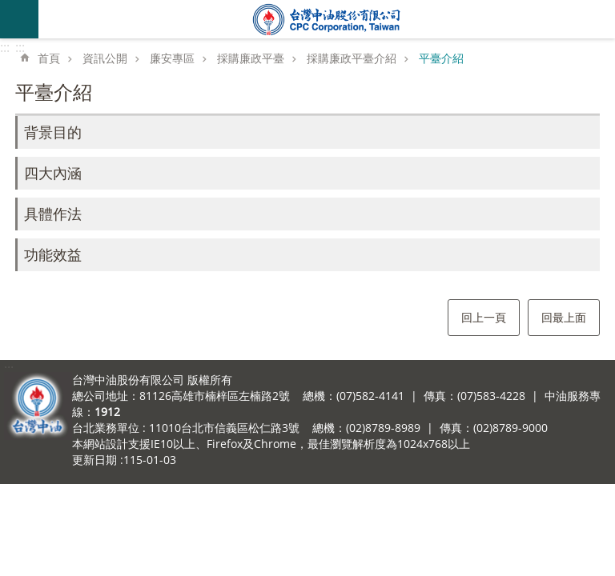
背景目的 (53, 132)
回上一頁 (483, 317)
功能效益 (53, 254)
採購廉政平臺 (250, 58)
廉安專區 (172, 58)
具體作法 (53, 213)
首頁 (49, 58)
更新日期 (94, 459)
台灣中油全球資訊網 (326, 19)
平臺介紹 (441, 58)
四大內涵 (53, 172)
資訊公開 (104, 58)
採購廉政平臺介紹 (351, 58)
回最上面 (563, 317)
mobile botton (19, 19)
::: (5, 47)
